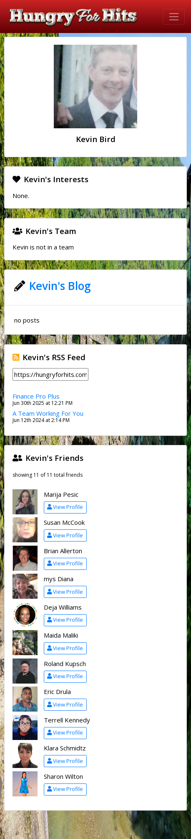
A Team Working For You (48, 413)
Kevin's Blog (60, 285)
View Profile (65, 507)
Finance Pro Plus (36, 396)
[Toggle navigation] (174, 17)
